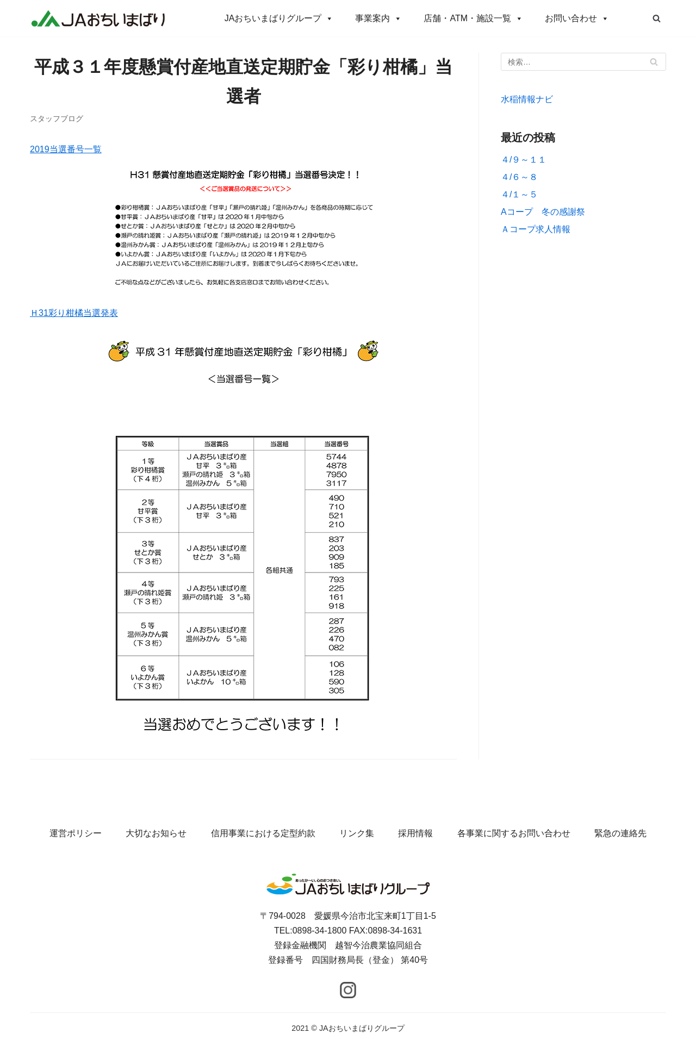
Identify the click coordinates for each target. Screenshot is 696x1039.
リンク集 (356, 833)
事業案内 (378, 18)
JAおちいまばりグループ (279, 18)
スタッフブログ (56, 119)
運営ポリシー (75, 833)
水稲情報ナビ (527, 99)
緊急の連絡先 (620, 833)
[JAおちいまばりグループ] (98, 18)
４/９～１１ (523, 159)
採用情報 (415, 833)
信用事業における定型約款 (263, 833)
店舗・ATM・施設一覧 (473, 18)
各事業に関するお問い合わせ (513, 833)
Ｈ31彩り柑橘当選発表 (74, 313)
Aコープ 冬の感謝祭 (543, 211)
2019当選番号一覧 (66, 149)
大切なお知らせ (156, 833)
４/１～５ (519, 194)
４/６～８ (519, 177)
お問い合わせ (577, 18)
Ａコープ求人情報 (535, 229)
